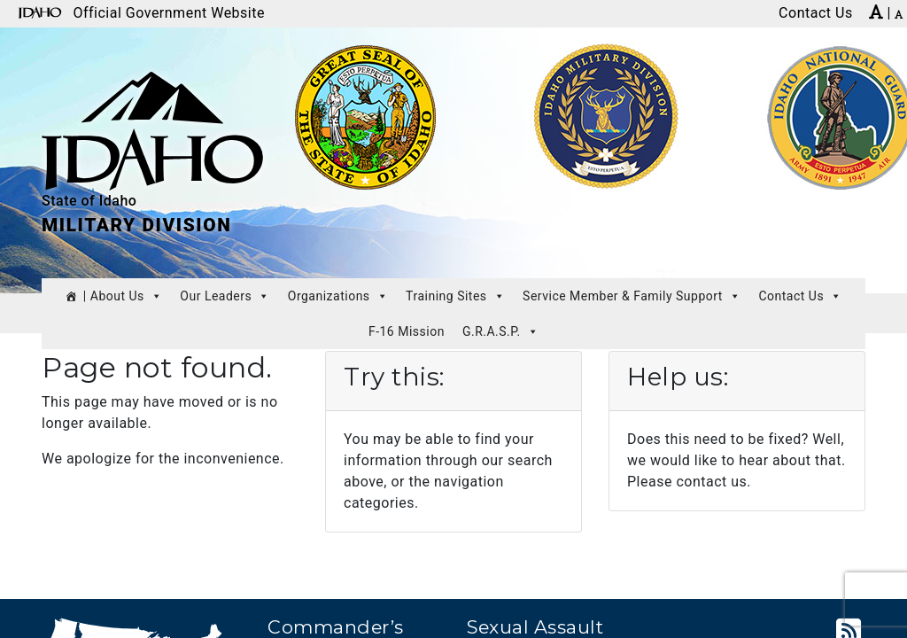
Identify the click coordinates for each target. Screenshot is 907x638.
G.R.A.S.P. (500, 331)
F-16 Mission (406, 331)
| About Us (122, 296)
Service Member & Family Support (631, 296)
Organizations (338, 296)
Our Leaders (224, 296)
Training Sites (455, 296)
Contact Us (799, 296)
